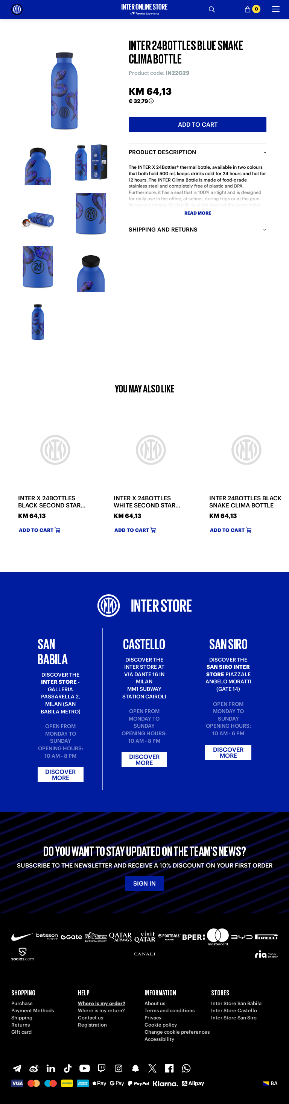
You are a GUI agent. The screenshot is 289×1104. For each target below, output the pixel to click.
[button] (270, 1083)
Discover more (60, 774)
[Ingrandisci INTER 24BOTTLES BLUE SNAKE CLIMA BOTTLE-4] (91, 215)
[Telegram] (17, 1068)
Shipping (21, 1018)
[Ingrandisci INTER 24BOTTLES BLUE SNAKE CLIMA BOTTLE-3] (38, 215)
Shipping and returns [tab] (163, 229)
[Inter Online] (17, 9)
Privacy (152, 1018)
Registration (92, 1025)
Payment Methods (32, 1010)
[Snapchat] (135, 1068)
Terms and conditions (169, 1010)
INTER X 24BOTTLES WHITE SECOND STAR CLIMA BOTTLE (144, 502)
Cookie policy (160, 1025)
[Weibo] (34, 1068)
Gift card (21, 1032)
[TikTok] (67, 1068)
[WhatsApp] (186, 1068)
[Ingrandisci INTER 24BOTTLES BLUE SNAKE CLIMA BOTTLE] (64, 83)
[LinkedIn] (50, 1068)
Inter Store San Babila (236, 1003)
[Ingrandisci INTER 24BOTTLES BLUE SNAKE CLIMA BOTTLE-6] (91, 268)
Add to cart (198, 124)
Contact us (90, 1018)
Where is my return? (101, 1010)
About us (154, 1003)
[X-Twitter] (152, 1068)
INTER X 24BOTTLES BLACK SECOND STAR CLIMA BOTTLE (49, 502)
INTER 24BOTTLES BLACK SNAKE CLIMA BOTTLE (245, 502)
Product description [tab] (162, 152)
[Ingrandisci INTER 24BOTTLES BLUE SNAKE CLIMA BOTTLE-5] (38, 268)
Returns (20, 1025)
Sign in (144, 883)
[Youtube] (84, 1068)
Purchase (22, 1003)
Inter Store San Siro (234, 1018)
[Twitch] (101, 1068)
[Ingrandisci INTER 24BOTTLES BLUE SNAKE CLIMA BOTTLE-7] (38, 322)
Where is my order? (101, 1003)
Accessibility (159, 1039)
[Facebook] (169, 1068)
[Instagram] (118, 1068)
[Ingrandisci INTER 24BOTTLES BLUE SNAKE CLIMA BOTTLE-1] (38, 162)
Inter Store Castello (234, 1010)
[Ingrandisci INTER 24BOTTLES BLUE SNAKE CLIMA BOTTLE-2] (91, 162)
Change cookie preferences (177, 1032)
